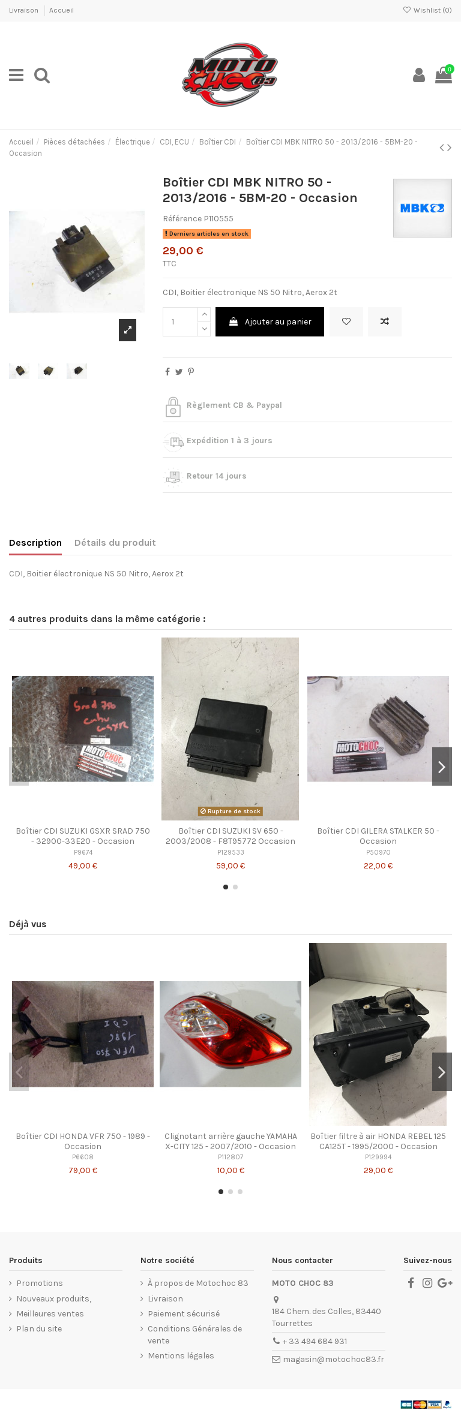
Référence (182, 219)
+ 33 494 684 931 (315, 1341)
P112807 (230, 1157)
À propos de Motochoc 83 (198, 1283)
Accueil (61, 10)
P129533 (230, 852)
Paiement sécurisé (184, 1314)
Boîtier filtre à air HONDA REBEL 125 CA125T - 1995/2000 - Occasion (378, 1141)
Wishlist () (427, 10)
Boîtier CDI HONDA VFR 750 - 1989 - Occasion (83, 1141)
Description (35, 542)
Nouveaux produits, (53, 1299)
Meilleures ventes (50, 1314)
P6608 (83, 1157)
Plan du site (39, 1329)
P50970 (378, 852)
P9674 (83, 852)
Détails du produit (115, 542)
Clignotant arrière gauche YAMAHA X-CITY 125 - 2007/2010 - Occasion (230, 1141)
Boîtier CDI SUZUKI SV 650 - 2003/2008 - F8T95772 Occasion (230, 836)
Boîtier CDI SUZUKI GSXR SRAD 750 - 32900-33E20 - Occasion (83, 836)
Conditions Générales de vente (195, 1335)
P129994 (378, 1157)
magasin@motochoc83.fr (333, 1359)
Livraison (24, 10)
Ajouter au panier (270, 322)
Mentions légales (181, 1356)
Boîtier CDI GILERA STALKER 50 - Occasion (378, 836)
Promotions (39, 1283)
